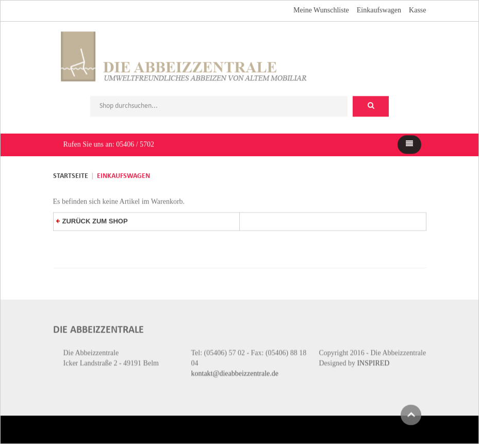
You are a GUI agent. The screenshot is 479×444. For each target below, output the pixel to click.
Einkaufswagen (379, 9)
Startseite (70, 175)
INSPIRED (373, 360)
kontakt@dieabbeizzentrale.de (235, 370)
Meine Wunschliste (321, 9)
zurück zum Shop (92, 218)
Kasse (417, 9)
